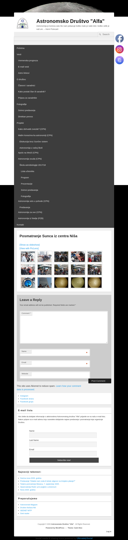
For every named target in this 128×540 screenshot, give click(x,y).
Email (24, 362)
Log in (108, 532)
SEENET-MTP (26, 510)
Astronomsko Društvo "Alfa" (70, 21)
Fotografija (26, 196)
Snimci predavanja (26, 110)
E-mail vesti (23, 67)
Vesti (19, 54)
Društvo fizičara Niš (28, 508)
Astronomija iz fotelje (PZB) (31, 218)
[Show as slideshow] (30, 245)
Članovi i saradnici (26, 85)
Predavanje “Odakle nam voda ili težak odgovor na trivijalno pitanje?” (47, 481)
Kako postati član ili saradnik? (32, 91)
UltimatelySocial (85, 538)
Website (25, 374)
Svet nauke (24, 513)
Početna (20, 48)
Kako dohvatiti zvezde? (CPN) (32, 129)
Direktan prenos (25, 116)
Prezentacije (27, 184)
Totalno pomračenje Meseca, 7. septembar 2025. (39, 484)
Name (24, 351)
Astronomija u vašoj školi (31, 148)
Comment (26, 313)
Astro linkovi (23, 73)
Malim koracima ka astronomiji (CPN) (35, 135)
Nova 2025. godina (27, 490)
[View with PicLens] (29, 248)
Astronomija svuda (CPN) (30, 159)
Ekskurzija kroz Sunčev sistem (34, 141)
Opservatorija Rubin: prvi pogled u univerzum (38, 487)
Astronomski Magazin (29, 505)
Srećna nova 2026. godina (30, 478)
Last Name (34, 440)
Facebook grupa (26, 402)
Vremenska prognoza (28, 60)
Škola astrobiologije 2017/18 (33, 165)
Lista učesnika (27, 171)
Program (25, 177)
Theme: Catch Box (75, 528)
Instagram (24, 396)
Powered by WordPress (55, 528)
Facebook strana (27, 399)
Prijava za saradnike (27, 98)
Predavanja (25, 207)
